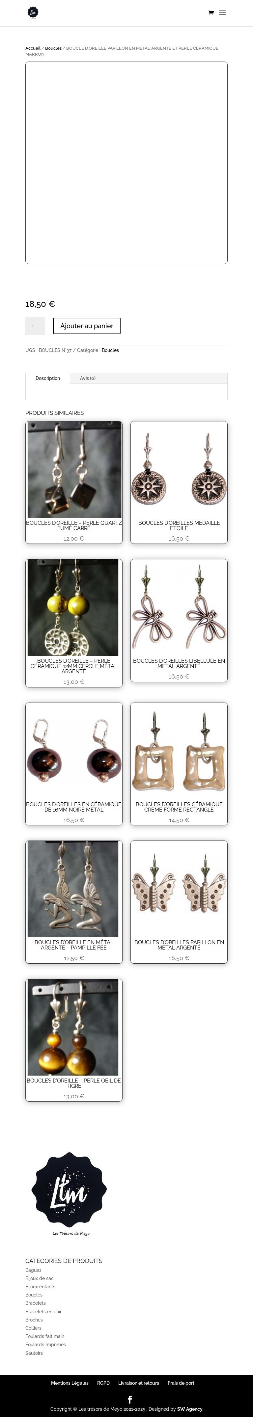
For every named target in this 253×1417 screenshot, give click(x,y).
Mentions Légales (70, 1383)
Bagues (33, 1270)
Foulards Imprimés (45, 1344)
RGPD (103, 1383)
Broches (34, 1320)
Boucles (53, 48)
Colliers (33, 1328)
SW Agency (190, 1409)
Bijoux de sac (39, 1278)
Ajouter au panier (86, 326)
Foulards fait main (44, 1336)
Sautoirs (34, 1353)
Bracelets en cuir (43, 1311)
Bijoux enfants (40, 1286)
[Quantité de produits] (35, 326)
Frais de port (181, 1383)
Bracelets (35, 1303)
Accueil (33, 48)
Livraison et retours (138, 1383)
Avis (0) (88, 378)
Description (48, 378)
